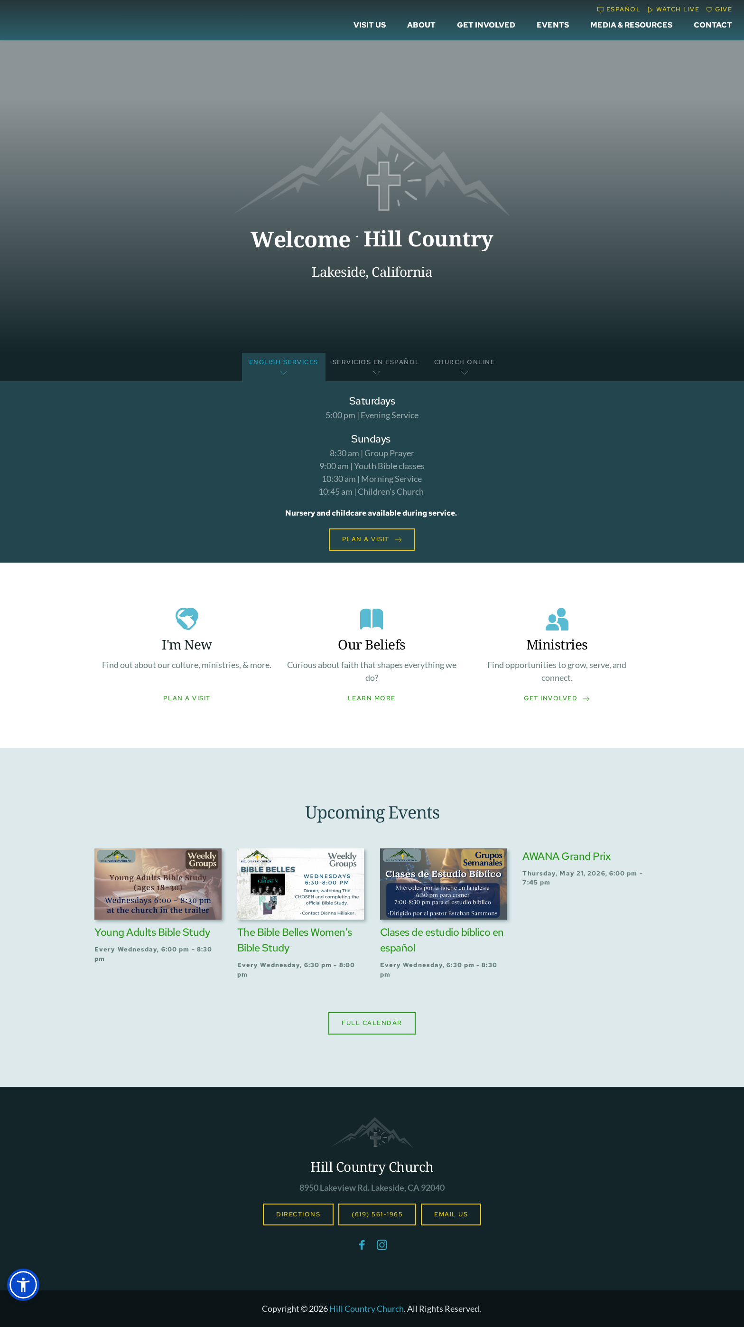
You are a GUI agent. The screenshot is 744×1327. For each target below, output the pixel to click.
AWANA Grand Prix (566, 856)
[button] (23, 1285)
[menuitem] (369, 25)
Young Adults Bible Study (152, 932)
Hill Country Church (372, 1167)
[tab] (284, 367)
